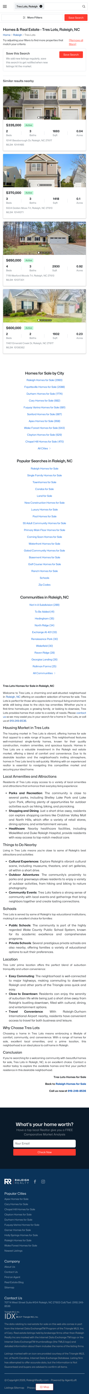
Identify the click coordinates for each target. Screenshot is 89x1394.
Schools (44, 577)
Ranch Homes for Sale (44, 571)
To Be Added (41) (44, 611)
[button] (4, 6)
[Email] (44, 1144)
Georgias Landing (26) (44, 659)
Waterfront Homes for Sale (44, 543)
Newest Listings (13, 1250)
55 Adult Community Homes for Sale (44, 523)
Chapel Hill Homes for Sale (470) (44, 441)
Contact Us (11, 1271)
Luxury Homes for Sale (44, 509)
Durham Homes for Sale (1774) (45, 393)
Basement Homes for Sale (44, 557)
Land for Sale (44, 495)
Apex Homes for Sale (16, 1198)
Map (44, 1386)
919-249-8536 (18, 720)
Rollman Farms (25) (44, 666)
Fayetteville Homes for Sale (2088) (44, 386)
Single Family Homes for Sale (44, 475)
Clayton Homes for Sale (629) (44, 434)
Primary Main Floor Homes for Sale (44, 530)
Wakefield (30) (44, 645)
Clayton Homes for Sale (18, 1214)
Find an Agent (12, 1277)
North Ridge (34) (44, 625)
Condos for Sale (44, 489)
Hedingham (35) (44, 618)
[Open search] (66, 6)
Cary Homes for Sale (16, 1204)
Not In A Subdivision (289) (44, 604)
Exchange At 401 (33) (44, 632)
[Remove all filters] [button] (76, 42)
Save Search (76, 17)
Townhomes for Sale (44, 482)
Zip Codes (44, 584)
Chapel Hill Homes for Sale (19, 1209)
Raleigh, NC (13, 696)
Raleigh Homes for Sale (44, 468)
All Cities (44, 448)
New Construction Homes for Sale (45, 502)
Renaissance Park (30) (44, 638)
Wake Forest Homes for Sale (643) (44, 427)
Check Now (45, 1152)
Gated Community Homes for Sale (44, 550)
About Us (9, 1266)
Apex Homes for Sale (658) (44, 421)
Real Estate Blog (14, 1282)
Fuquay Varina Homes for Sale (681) (44, 407)
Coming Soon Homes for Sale (44, 536)
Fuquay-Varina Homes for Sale (21, 1224)
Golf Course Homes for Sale (44, 564)
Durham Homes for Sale (18, 1219)
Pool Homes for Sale (45, 516)
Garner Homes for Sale (17, 1230)
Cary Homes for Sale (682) (44, 400)
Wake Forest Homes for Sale (20, 1245)
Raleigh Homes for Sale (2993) (44, 380)
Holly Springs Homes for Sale (21, 1235)
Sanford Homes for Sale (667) (44, 414)
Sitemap (9, 1287)
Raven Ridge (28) (44, 652)
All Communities (44, 673)
